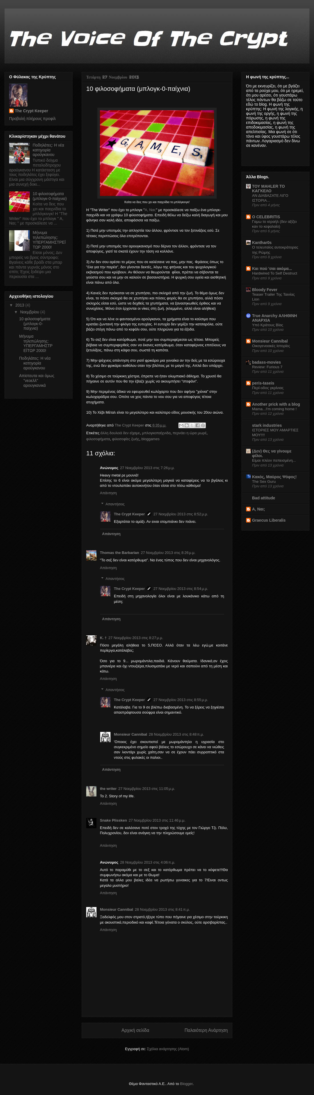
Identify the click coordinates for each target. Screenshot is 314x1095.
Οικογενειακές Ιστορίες (271, 346)
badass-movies (266, 362)
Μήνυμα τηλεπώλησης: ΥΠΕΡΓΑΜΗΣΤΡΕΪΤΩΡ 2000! (49, 239)
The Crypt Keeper (129, 514)
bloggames (150, 439)
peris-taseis (263, 383)
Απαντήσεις (115, 504)
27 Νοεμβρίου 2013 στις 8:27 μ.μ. (135, 638)
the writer (108, 788)
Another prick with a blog (276, 404)
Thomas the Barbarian (119, 552)
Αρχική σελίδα (135, 1030)
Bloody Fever (264, 289)
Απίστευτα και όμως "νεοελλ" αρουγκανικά (36, 380)
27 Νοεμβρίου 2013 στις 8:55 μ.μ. (180, 700)
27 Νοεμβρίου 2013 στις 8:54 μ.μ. (180, 588)
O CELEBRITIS (266, 217)
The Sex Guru (264, 481)
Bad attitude (263, 498)
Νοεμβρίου (30, 312)
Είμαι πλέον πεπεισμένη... (274, 460)
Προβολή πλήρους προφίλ (32, 118)
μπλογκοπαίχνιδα (156, 433)
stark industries (267, 425)
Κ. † (103, 638)
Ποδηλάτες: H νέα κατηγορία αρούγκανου (48, 150)
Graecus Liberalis (269, 520)
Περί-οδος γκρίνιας (267, 388)
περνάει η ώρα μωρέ (190, 433)
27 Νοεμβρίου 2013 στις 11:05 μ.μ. (146, 788)
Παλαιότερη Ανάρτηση (206, 1030)
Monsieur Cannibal (130, 734)
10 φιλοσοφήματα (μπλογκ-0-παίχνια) (50, 196)
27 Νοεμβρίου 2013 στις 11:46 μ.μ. (157, 820)
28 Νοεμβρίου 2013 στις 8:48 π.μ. (176, 734)
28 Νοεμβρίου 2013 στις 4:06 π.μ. (147, 862)
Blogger (186, 1084)
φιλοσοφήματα (98, 439)
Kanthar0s (261, 242)
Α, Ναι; (150, 210)
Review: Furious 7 (267, 367)
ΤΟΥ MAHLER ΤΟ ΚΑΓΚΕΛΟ (268, 188)
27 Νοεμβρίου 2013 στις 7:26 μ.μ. (147, 468)
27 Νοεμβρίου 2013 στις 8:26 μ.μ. (168, 552)
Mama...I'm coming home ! (274, 409)
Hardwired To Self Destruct (274, 273)
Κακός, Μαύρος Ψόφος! (274, 477)
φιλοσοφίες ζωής (125, 439)
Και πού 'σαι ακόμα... (272, 268)
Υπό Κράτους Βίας (267, 325)
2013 (20, 305)
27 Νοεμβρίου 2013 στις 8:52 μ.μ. (180, 514)
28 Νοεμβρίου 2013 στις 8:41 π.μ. (162, 909)
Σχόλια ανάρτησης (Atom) (168, 1049)
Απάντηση (108, 493)
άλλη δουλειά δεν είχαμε (120, 433)
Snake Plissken (113, 820)
